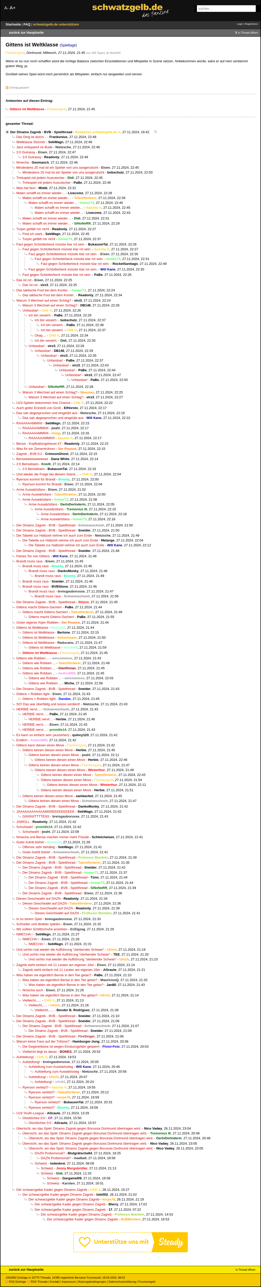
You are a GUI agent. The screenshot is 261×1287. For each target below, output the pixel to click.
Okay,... (40, 335)
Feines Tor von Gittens (33, 556)
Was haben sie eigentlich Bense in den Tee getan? (53, 975)
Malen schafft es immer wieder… (40, 193)
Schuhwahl (24, 827)
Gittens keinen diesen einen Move (47, 750)
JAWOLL (23, 822)
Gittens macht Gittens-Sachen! (39, 607)
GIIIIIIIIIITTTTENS (35, 816)
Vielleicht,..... (31, 1000)
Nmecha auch (32, 990)
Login (240, 23)
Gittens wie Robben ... (32, 658)
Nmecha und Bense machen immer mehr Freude (52, 837)
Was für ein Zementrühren (35, 449)
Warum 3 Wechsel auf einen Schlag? (43, 300)
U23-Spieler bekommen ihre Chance (43, 403)
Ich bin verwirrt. (40, 315)
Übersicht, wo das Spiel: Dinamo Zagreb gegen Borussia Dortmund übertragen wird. (78, 1128)
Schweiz (41, 1163)
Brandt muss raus (29, 561)
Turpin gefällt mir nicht (32, 229)
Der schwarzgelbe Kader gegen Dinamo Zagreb (51, 1190)
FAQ (27, 24)
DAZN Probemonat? (50, 1153)
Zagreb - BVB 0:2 (29, 454)
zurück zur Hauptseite (26, 32)
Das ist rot (23, 280)
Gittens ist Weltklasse (32, 627)
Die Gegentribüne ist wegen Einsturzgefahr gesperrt (60, 1046)
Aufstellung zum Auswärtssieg (51, 1067)
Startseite (14, 24)
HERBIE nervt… (28, 709)
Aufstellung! (25, 1057)
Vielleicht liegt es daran (39, 1052)
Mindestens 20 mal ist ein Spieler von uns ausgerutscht (57, 167)
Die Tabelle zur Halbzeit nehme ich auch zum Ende (54, 535)
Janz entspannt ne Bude (34, 147)
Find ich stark (32, 234)
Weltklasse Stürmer (30, 142)
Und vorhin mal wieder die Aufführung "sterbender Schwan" (60, 949)
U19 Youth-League (30, 1113)
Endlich (21, 740)
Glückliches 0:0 (33, 1118)
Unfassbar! (30, 310)
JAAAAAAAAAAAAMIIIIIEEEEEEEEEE (45, 811)
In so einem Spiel (29, 919)
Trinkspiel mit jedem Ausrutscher (40, 178)
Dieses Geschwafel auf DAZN (38, 898)
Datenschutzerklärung (122, 1281)
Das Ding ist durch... (31, 137)
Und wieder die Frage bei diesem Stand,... (47, 474)
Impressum (69, 1281)
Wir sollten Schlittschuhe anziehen (41, 929)
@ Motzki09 (113, 52)
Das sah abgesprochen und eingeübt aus (46, 413)
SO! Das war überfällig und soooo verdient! (48, 704)
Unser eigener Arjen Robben (37, 622)
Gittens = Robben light (32, 694)
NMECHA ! (24, 934)
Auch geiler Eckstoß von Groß (38, 408)
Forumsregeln (146, 1281)
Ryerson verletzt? (35, 1087)
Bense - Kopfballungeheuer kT (38, 443)
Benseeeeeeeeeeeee (32, 459)
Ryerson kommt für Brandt (35, 479)
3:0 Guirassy (25, 152)
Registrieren (251, 23)
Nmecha (22, 162)
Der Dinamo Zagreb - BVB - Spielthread (41, 132)
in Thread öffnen (248, 32)
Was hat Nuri (25, 188)
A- (6, 8)
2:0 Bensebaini (27, 464)
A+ (12, 7)
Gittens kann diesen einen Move (40, 745)
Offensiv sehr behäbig (38, 847)
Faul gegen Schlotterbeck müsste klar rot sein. (50, 244)
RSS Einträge (16, 1281)
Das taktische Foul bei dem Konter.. (42, 290)
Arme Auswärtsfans (30, 489)
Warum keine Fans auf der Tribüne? (43, 1041)
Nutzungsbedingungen (92, 1281)
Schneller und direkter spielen (38, 924)
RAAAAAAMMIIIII (29, 423)
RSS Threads (38, 1281)
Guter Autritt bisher (30, 842)
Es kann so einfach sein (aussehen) (42, 735)
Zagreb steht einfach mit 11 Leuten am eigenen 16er (55, 965)
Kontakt (54, 1281)
